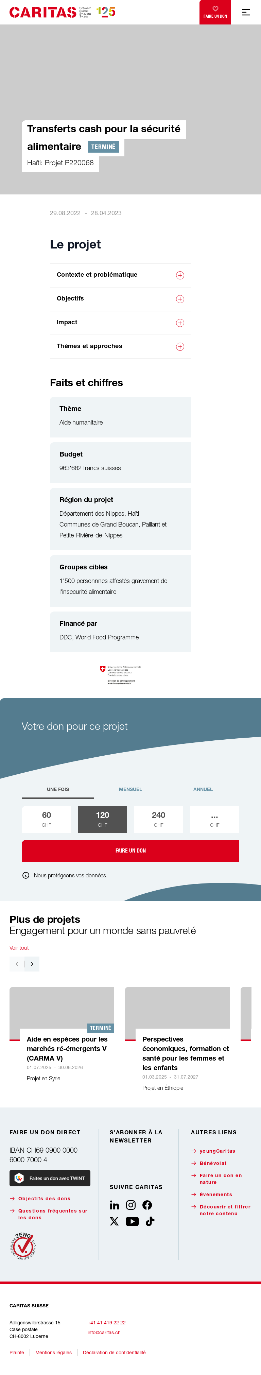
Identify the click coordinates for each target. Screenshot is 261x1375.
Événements (211, 1195)
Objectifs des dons (40, 1199)
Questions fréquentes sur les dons (49, 1214)
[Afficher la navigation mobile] (246, 12)
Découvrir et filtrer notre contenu (220, 1210)
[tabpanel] (130, 834)
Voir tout (19, 948)
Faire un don (215, 11)
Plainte (17, 1352)
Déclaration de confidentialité (114, 1352)
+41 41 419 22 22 (107, 1322)
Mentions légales (53, 1352)
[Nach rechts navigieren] (31, 964)
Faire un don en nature (216, 1179)
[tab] (58, 793)
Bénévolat (209, 1163)
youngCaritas (213, 1151)
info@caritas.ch (104, 1332)
